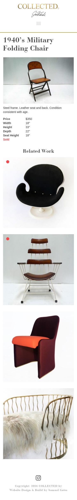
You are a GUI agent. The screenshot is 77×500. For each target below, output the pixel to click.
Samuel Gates (57, 490)
